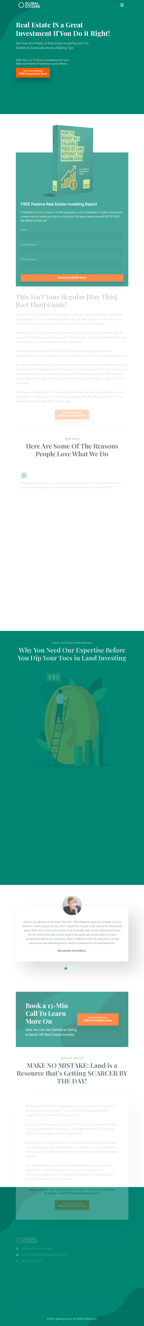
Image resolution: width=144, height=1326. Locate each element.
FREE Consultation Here (33, 72)
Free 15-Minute (36, 60)
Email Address (28, 261)
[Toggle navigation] (122, 5)
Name (24, 232)
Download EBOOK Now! (72, 279)
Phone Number (28, 246)
